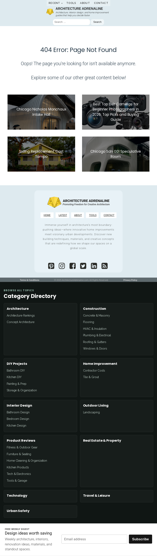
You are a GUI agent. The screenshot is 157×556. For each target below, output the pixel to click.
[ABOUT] (77, 215)
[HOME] (47, 215)
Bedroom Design (18, 418)
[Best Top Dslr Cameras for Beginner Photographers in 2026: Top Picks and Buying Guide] (116, 112)
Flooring (88, 322)
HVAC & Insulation (94, 328)
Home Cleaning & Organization (27, 460)
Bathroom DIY (16, 370)
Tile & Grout (91, 377)
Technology (17, 496)
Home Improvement (100, 364)
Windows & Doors (95, 348)
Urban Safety (18, 511)
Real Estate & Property (102, 441)
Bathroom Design (18, 412)
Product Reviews (21, 441)
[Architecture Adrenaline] (54, 202)
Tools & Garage (17, 480)
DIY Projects (17, 364)
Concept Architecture (20, 322)
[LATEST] (62, 215)
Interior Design (19, 406)
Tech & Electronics (19, 473)
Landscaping (91, 412)
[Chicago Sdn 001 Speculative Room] (116, 154)
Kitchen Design (16, 425)
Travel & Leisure (96, 496)
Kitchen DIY (14, 377)
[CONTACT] (108, 215)
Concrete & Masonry (96, 315)
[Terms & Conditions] (29, 280)
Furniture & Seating (19, 454)
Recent (54, 3)
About (85, 3)
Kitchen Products (18, 467)
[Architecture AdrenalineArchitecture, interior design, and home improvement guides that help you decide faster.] (78, 11)
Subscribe (140, 539)
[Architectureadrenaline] (50, 265)
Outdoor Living (96, 406)
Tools (71, 3)
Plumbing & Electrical (97, 335)
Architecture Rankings (21, 315)
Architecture (18, 309)
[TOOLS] (92, 215)
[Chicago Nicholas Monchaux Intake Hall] (41, 112)
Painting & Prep (16, 383)
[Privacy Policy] (130, 280)
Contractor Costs (94, 370)
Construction (94, 309)
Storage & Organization (22, 390)
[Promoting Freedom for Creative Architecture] (86, 204)
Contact (101, 3)
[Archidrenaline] (82, 265)
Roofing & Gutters (94, 342)
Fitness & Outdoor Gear (22, 447)
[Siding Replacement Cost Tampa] (41, 154)
